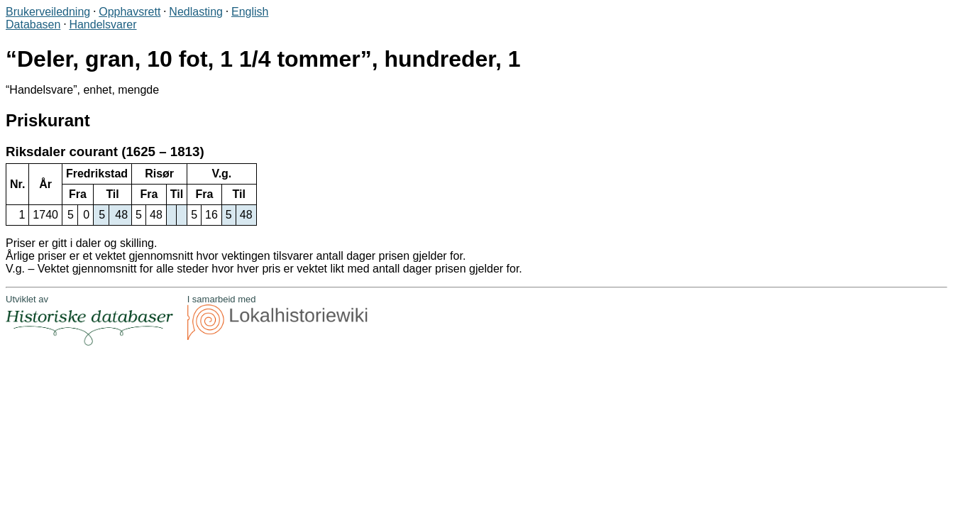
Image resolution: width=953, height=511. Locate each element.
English (249, 12)
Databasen (33, 24)
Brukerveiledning (48, 12)
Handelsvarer (102, 24)
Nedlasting (196, 12)
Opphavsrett (129, 12)
